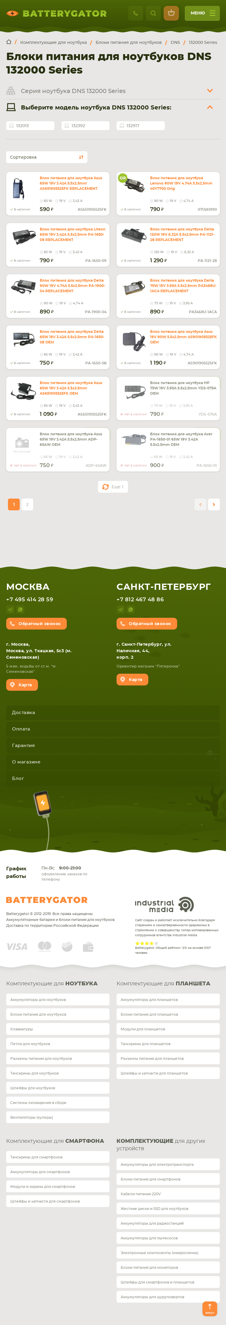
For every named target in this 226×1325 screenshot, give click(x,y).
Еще (117, 487)
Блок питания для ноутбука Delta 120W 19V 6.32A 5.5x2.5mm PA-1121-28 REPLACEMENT (182, 235)
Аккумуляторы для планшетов (149, 1000)
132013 (22, 126)
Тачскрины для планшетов (145, 1044)
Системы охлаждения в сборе (38, 1103)
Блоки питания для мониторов (149, 1267)
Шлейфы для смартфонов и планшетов (157, 1282)
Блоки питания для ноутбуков (38, 1014)
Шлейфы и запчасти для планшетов (154, 1073)
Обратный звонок (40, 624)
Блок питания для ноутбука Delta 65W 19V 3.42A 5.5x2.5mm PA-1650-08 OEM (72, 337)
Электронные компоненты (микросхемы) (159, 1253)
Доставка (23, 712)
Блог (18, 778)
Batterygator (46, 900)
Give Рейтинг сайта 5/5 (156, 943)
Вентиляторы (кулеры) (31, 1117)
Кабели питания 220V (141, 1194)
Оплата (21, 729)
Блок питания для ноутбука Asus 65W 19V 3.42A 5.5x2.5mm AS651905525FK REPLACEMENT (71, 183)
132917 (133, 126)
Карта (25, 685)
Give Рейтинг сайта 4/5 (151, 943)
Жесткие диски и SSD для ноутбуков (154, 1209)
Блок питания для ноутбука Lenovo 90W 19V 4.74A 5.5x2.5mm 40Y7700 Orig (181, 183)
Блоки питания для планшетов (149, 1014)
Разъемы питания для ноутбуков (41, 1058)
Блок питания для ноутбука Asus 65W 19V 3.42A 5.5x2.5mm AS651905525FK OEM (71, 388)
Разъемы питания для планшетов (152, 1058)
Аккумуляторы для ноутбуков (38, 1000)
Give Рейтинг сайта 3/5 (146, 943)
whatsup (20, 609)
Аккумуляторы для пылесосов (149, 1238)
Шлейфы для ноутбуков (32, 1088)
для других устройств (161, 1145)
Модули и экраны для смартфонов (42, 1186)
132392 (78, 126)
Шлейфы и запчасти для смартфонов (45, 1201)
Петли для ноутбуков (30, 1044)
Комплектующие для (52, 984)
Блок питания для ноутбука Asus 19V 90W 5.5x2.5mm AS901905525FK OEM (183, 337)
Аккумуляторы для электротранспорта (157, 1164)
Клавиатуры (21, 1029)
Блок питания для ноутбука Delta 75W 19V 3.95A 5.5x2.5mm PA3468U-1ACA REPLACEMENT (183, 286)
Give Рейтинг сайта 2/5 (142, 943)
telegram (10, 609)
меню (203, 15)
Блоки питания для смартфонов (150, 1179)
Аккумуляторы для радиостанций (152, 1223)
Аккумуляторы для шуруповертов (152, 1297)
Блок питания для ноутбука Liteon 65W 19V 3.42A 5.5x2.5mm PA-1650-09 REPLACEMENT (72, 235)
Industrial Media (164, 904)
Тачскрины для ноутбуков (34, 1073)
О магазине (26, 762)
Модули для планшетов (143, 1029)
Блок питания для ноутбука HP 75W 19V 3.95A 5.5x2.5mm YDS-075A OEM (183, 388)
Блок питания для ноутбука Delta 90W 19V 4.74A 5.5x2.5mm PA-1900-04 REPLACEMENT (72, 286)
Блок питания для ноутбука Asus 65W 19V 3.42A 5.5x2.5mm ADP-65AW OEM (71, 439)
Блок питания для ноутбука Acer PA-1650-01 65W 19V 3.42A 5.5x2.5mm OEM (181, 439)
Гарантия (23, 745)
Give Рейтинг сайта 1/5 (137, 943)
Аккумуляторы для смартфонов (40, 1172)
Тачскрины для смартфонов (36, 1157)
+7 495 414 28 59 (29, 599)
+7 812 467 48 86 (140, 599)
